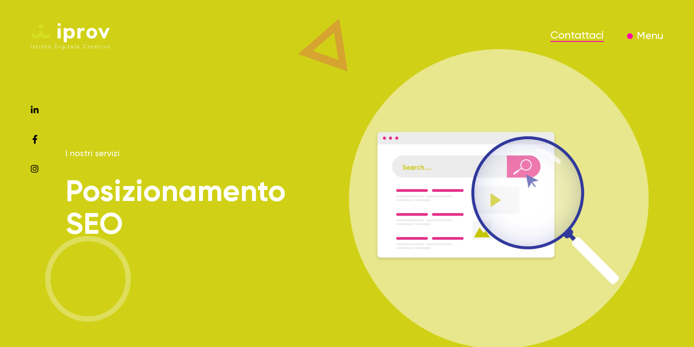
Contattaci (577, 35)
